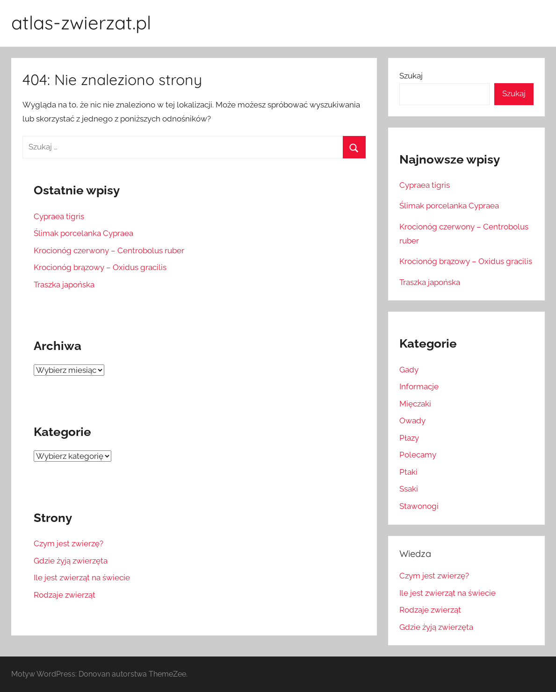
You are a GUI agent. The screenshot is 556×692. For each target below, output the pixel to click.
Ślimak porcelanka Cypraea (83, 233)
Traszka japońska (64, 284)
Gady (409, 369)
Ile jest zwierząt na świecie (82, 577)
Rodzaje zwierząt (64, 594)
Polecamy (417, 454)
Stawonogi (419, 506)
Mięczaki (415, 403)
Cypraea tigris (59, 216)
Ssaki (408, 488)
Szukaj (411, 75)
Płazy (409, 437)
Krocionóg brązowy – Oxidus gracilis (100, 267)
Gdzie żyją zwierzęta (71, 560)
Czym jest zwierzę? (68, 543)
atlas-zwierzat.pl (81, 22)
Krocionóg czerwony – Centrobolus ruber (109, 250)
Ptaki (408, 472)
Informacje (419, 386)
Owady (412, 420)
